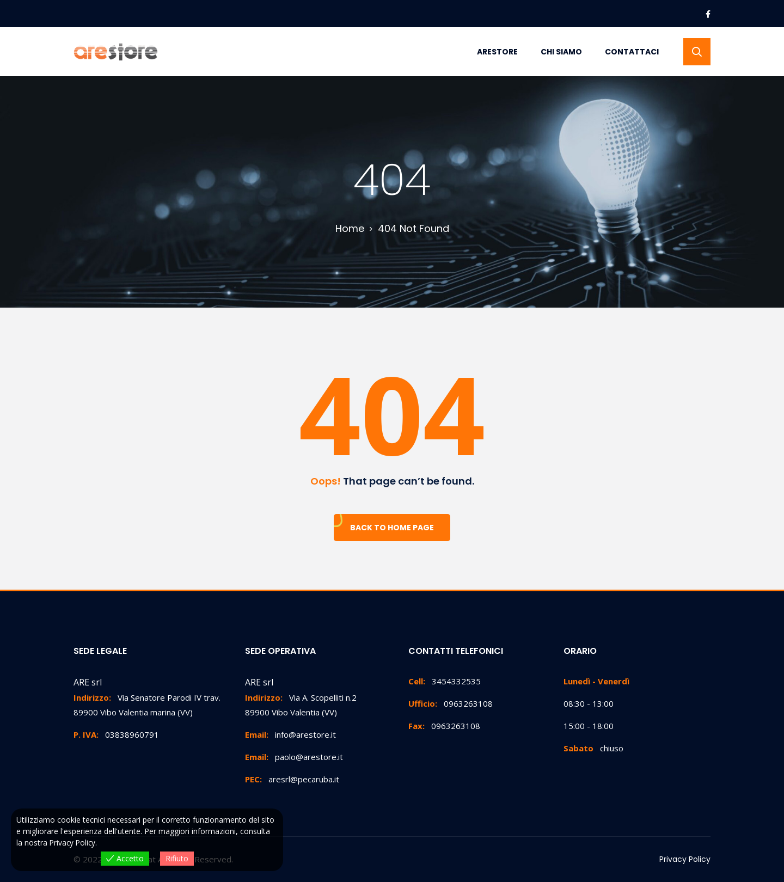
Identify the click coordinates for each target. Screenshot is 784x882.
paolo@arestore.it (294, 756)
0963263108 (450, 703)
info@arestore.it (290, 734)
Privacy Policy (684, 859)
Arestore (497, 51)
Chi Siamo (561, 51)
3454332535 (444, 681)
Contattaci (632, 51)
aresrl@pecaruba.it (292, 779)
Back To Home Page (392, 527)
